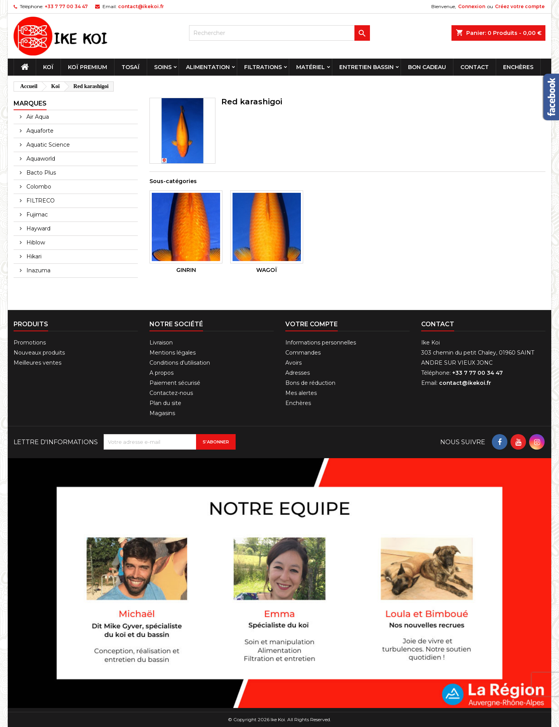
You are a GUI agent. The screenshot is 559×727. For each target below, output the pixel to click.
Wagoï (266, 270)
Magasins (162, 413)
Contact (474, 67)
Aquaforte (39, 130)
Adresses (297, 372)
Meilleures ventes (37, 362)
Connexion (471, 6)
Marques (30, 103)
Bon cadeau (427, 67)
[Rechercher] (279, 33)
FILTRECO (40, 200)
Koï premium (87, 67)
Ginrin (186, 270)
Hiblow (35, 242)
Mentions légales (172, 352)
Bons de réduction (310, 382)
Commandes (303, 352)
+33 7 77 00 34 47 (66, 6)
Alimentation (208, 67)
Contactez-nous (171, 392)
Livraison (161, 342)
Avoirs (293, 362)
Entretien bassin (366, 67)
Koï (48, 67)
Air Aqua (37, 116)
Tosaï (131, 67)
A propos (161, 372)
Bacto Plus (40, 172)
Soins (163, 67)
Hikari (33, 256)
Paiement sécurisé (174, 382)
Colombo (38, 186)
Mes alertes (301, 392)
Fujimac (36, 214)
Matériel (310, 67)
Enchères (518, 67)
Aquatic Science (47, 144)
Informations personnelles (320, 342)
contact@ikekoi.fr (141, 6)
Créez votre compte (520, 6)
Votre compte (311, 324)
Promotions (30, 342)
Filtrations (263, 67)
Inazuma (37, 270)
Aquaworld (40, 158)
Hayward (37, 228)
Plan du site (165, 403)
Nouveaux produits (39, 352)
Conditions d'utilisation (179, 362)
